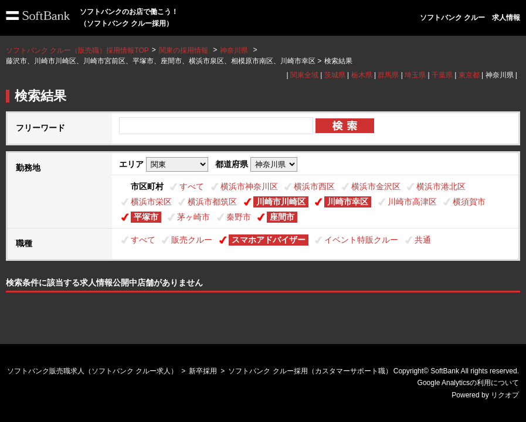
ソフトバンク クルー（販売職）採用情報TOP (77, 50)
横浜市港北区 (441, 186)
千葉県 (442, 75)
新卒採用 (203, 371)
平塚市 (146, 217)
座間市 (282, 217)
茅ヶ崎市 (193, 217)
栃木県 (361, 75)
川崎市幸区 (347, 201)
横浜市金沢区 (376, 186)
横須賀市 (469, 201)
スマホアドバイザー (269, 239)
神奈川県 (234, 50)
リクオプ (505, 395)
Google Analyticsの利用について (468, 383)
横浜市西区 (314, 186)
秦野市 (238, 217)
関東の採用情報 (184, 50)
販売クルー (191, 239)
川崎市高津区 (412, 201)
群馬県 (388, 75)
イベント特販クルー (361, 239)
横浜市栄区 (151, 201)
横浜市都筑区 (212, 201)
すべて (191, 186)
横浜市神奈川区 (249, 186)
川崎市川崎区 (281, 201)
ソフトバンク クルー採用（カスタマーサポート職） (310, 371)
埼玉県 (415, 75)
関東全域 (304, 75)
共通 (423, 239)
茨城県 (334, 75)
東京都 (469, 75)
